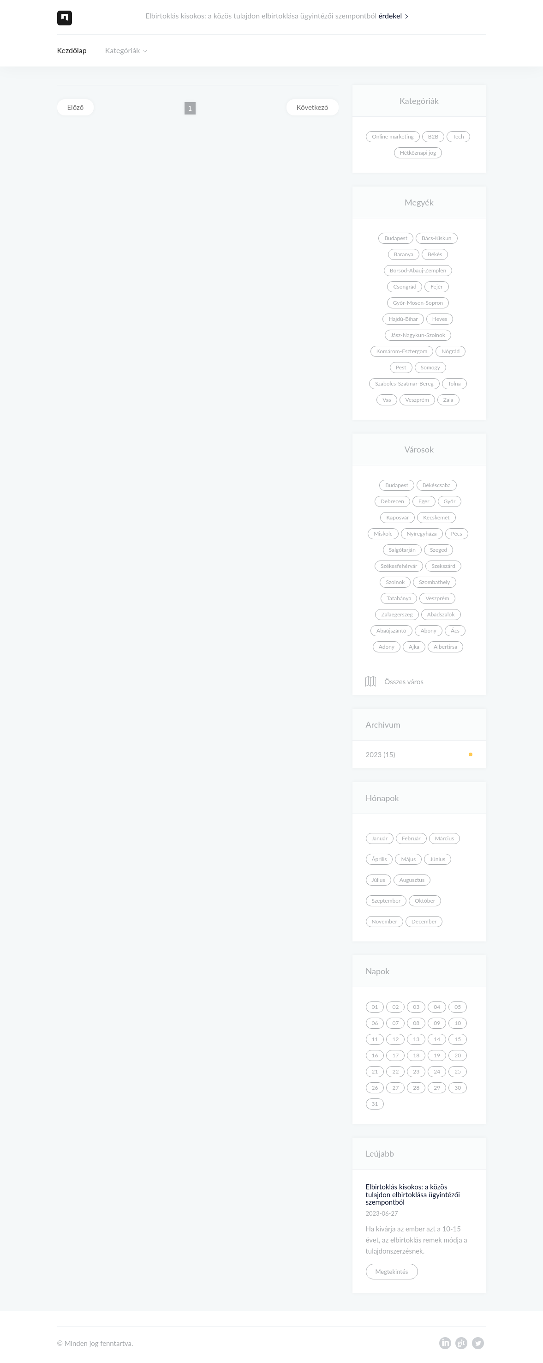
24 (437, 1071)
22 (395, 1071)
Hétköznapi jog (418, 152)
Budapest (395, 238)
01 (375, 1006)
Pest (401, 367)
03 (416, 1006)
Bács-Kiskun (437, 238)
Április (379, 859)
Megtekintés (392, 1271)
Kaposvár (397, 517)
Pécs (456, 533)
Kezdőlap (72, 50)
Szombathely (434, 582)
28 (416, 1087)
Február (411, 838)
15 (457, 1039)
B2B (433, 136)
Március (444, 838)
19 (437, 1055)
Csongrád (404, 286)
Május (408, 859)
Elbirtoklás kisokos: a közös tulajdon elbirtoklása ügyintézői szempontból (413, 1194)
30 (457, 1087)
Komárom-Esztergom (402, 351)
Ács (455, 630)
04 (437, 1006)
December (424, 921)
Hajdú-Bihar (403, 318)
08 (416, 1022)
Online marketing (393, 136)
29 (437, 1087)
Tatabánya (399, 598)
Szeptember (386, 900)
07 (395, 1022)
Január (380, 838)
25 (457, 1071)
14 (437, 1039)
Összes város (394, 681)
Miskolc (383, 533)
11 (375, 1039)
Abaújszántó (391, 630)
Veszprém (417, 399)
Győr (450, 501)
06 (375, 1022)
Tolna (454, 383)
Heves (440, 318)
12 (395, 1039)
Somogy (430, 367)
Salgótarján (402, 549)
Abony (428, 630)
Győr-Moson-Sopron (418, 302)
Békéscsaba (437, 485)
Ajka (414, 646)
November (384, 921)
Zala (448, 399)
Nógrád (450, 351)
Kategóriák (122, 50)
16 (375, 1055)
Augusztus (412, 879)
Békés (435, 254)
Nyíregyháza (422, 533)
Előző (75, 107)
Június (437, 859)
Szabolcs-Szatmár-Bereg (404, 383)
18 (416, 1055)
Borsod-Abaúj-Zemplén (418, 270)
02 (395, 1006)
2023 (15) (380, 754)
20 (457, 1055)
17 (395, 1055)
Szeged (438, 549)
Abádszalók (441, 614)
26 (375, 1087)
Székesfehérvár (399, 565)
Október (425, 900)
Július (378, 879)
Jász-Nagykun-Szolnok (418, 335)
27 (395, 1087)
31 (375, 1103)
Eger (424, 501)
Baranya (403, 254)
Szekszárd (443, 565)
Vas (386, 399)
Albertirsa (445, 646)
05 (457, 1006)
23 (416, 1071)
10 (457, 1022)
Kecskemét (436, 517)
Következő (312, 107)
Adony (386, 646)
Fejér (436, 286)
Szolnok (395, 582)
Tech (458, 136)
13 (416, 1039)
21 (375, 1071)
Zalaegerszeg (396, 614)
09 (437, 1022)
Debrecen (392, 501)
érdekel (395, 15)
